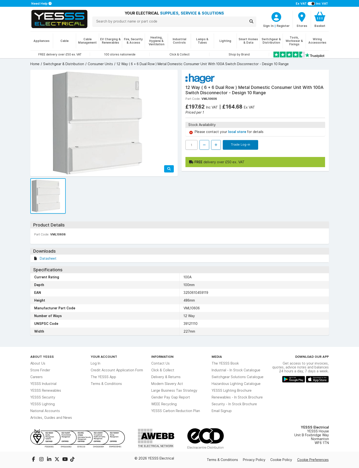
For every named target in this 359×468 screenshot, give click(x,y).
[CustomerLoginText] (276, 16)
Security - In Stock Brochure (234, 404)
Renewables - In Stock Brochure (237, 397)
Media (217, 357)
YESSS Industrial (43, 384)
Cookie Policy (281, 460)
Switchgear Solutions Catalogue (237, 377)
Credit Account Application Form (117, 370)
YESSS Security (42, 397)
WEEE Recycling (164, 404)
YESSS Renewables (45, 390)
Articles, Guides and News (51, 418)
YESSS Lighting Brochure (232, 390)
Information (162, 357)
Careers (36, 377)
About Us (37, 363)
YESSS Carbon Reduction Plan (175, 411)
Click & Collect (162, 370)
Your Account (104, 357)
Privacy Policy (254, 460)
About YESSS (42, 357)
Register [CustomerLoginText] (283, 26)
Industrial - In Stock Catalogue (236, 370)
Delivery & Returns (166, 377)
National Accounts (45, 411)
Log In (95, 363)
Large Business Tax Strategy (174, 390)
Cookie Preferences (313, 460)
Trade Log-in (240, 144)
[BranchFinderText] (302, 19)
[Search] (251, 21)
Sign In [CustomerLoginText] (268, 26)
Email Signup (222, 411)
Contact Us (160, 363)
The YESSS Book (225, 363)
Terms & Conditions (106, 384)
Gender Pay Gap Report (170, 397)
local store (237, 132)
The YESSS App (103, 377)
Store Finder (40, 370)
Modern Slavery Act (167, 384)
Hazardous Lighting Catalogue (236, 384)
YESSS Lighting (42, 404)
